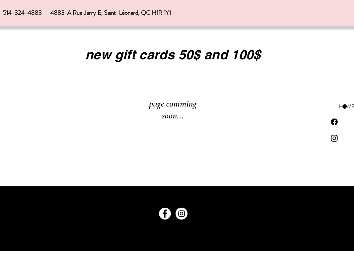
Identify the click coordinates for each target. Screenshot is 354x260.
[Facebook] (334, 121)
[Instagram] (334, 138)
